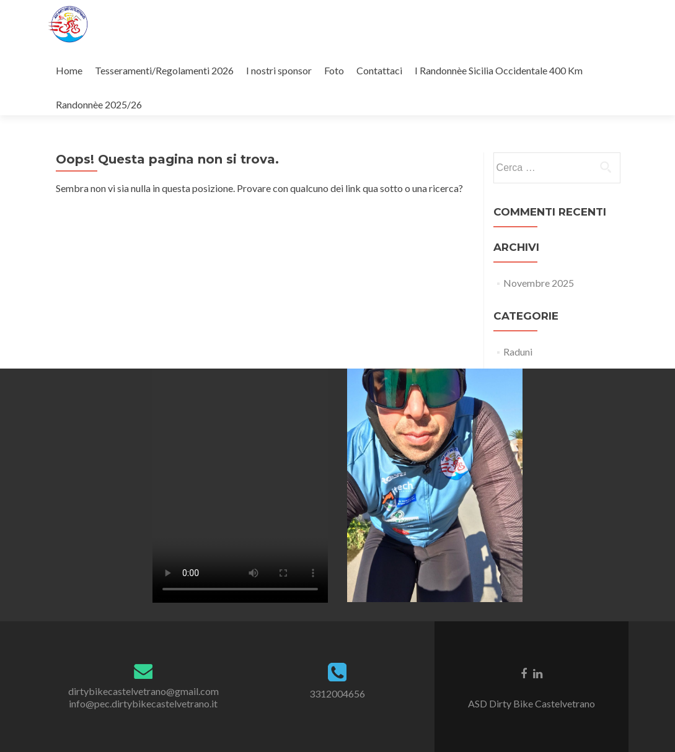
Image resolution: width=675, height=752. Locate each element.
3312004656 (337, 693)
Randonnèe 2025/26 (99, 104)
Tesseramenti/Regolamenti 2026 (164, 70)
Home (69, 70)
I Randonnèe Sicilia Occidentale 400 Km (499, 70)
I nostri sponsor (279, 70)
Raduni (517, 351)
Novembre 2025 (538, 283)
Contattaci (379, 70)
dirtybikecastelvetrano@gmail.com (143, 691)
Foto (334, 70)
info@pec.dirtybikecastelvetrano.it (143, 703)
